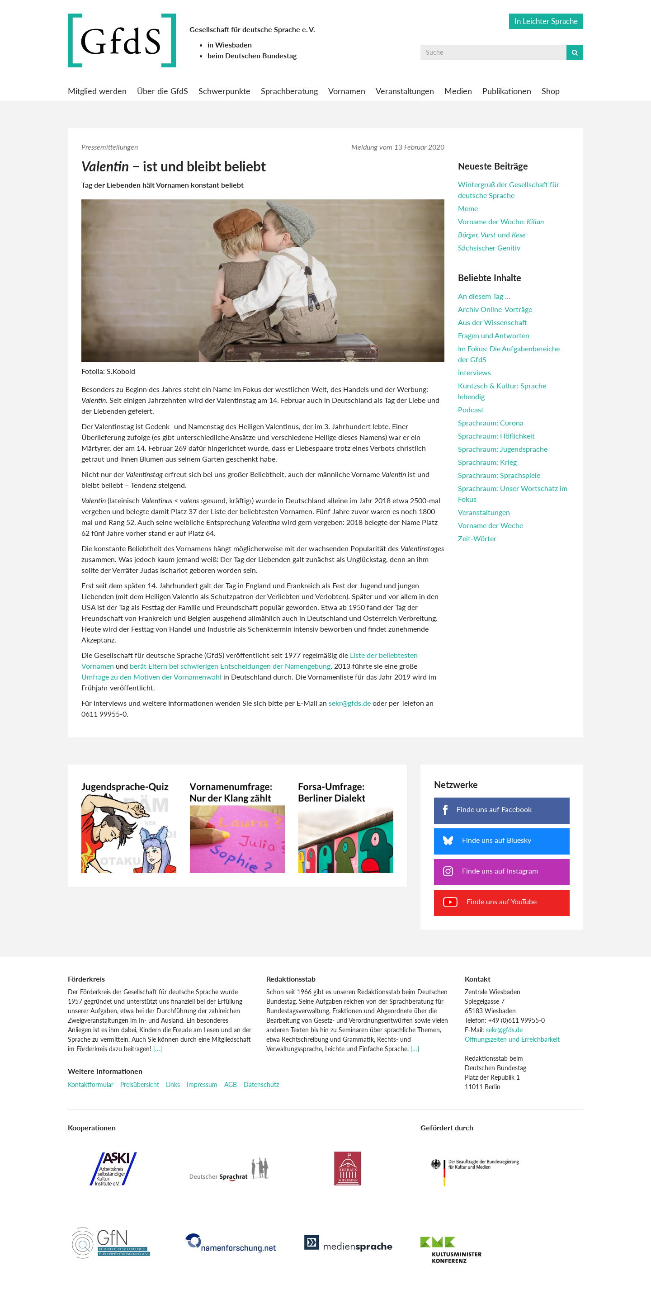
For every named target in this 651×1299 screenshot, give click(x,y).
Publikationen (506, 91)
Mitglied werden (97, 91)
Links (173, 1084)
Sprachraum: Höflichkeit (496, 435)
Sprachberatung (289, 91)
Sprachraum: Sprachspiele (499, 475)
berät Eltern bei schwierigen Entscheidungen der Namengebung (230, 665)
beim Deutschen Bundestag (252, 55)
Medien (458, 91)
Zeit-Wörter (477, 538)
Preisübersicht (139, 1084)
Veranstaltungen (405, 91)
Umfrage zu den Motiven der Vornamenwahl (151, 676)
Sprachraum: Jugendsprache (502, 448)
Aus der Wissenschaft (492, 322)
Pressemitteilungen (109, 146)
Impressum (202, 1084)
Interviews (474, 372)
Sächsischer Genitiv (489, 247)
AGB (230, 1084)
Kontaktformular (90, 1084)
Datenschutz (261, 1084)
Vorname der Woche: (501, 221)
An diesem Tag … (484, 296)
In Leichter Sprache (546, 21)
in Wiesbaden (230, 44)
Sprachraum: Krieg (487, 462)
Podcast (471, 409)
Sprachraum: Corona (491, 422)
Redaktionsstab (291, 978)
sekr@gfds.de (350, 703)
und (492, 234)
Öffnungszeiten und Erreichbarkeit (512, 1039)
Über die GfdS (162, 91)
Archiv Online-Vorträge (495, 309)
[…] (157, 1049)
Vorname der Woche (490, 525)
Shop (551, 91)
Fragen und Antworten (493, 335)
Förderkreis (86, 978)
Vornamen (346, 91)
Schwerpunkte (224, 91)
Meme (468, 208)
